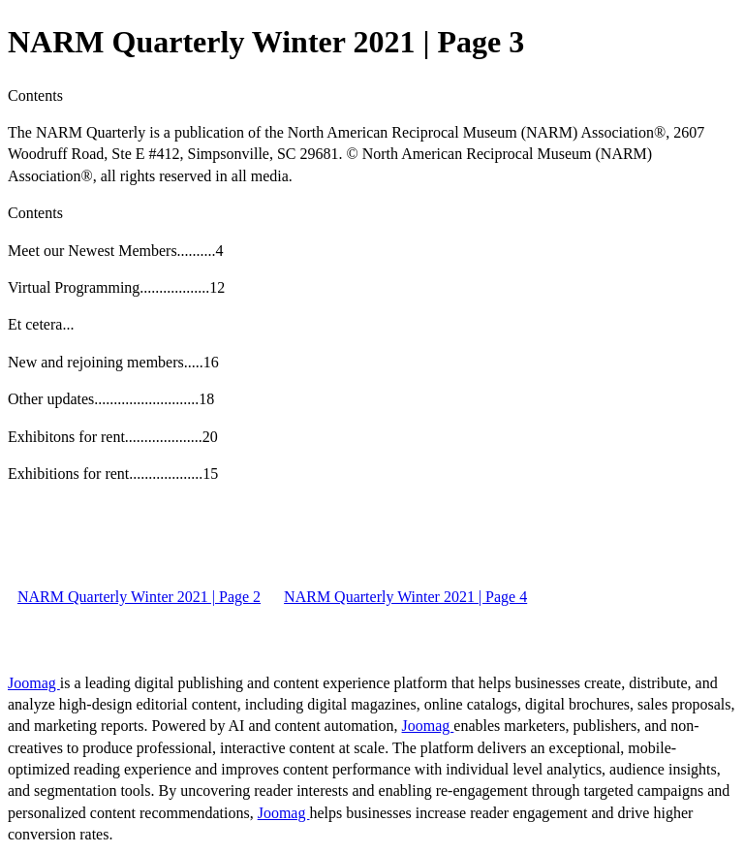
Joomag (34, 683)
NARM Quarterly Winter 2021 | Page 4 (405, 596)
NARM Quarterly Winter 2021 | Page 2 (139, 596)
